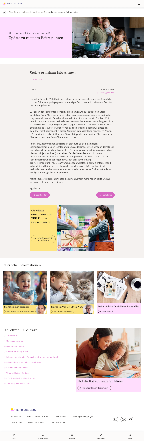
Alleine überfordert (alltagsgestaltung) (23, 362)
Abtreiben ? (11, 335)
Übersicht (37, 79)
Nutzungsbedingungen (83, 416)
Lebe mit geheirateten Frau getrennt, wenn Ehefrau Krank (32, 357)
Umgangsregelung (14, 341)
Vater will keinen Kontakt (17, 373)
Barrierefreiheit (58, 422)
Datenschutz (16, 422)
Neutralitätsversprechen (38, 416)
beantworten (41, 195)
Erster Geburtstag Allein (17, 351)
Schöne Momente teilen (17, 367)
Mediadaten (60, 416)
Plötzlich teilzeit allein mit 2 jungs (21, 378)
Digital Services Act (36, 422)
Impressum (16, 416)
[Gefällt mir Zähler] (105, 195)
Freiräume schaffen (15, 346)
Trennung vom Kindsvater (18, 383)
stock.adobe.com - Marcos (134, 55)
